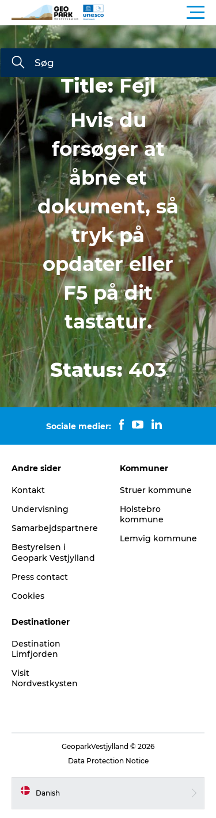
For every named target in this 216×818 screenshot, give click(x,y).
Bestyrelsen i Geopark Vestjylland (53, 552)
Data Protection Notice (108, 760)
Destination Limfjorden (36, 649)
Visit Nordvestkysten (45, 678)
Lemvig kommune (158, 538)
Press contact (40, 577)
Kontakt (28, 490)
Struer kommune (156, 490)
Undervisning (40, 509)
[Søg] (18, 63)
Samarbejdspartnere (55, 528)
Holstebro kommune (142, 514)
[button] (159, 13)
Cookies (28, 596)
